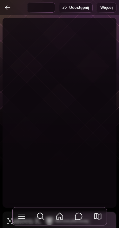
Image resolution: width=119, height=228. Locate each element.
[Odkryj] (40, 216)
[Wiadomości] (78, 216)
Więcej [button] (106, 7)
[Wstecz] (8, 8)
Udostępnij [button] (75, 7)
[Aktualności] (59, 216)
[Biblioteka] (21, 216)
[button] (97, 216)
